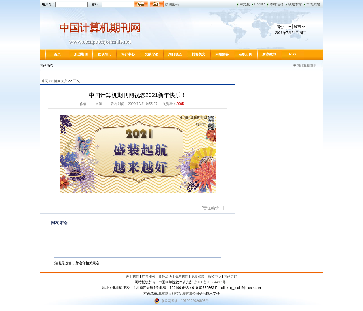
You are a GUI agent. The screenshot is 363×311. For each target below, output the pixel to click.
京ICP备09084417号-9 (211, 282)
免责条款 (198, 276)
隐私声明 (214, 276)
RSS (292, 54)
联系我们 (181, 276)
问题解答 (222, 54)
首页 (57, 54)
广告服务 (148, 276)
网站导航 (230, 276)
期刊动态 (175, 54)
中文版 (245, 4)
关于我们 (132, 276)
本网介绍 (313, 4)
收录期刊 (104, 54)
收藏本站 (295, 4)
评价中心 (128, 54)
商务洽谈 (165, 276)
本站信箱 (276, 4)
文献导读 (151, 54)
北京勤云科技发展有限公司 (178, 293)
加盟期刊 (81, 54)
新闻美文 (60, 81)
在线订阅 (245, 54)
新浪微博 (269, 54)
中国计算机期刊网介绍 (313, 65)
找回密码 (172, 4)
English (259, 4)
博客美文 (198, 54)
